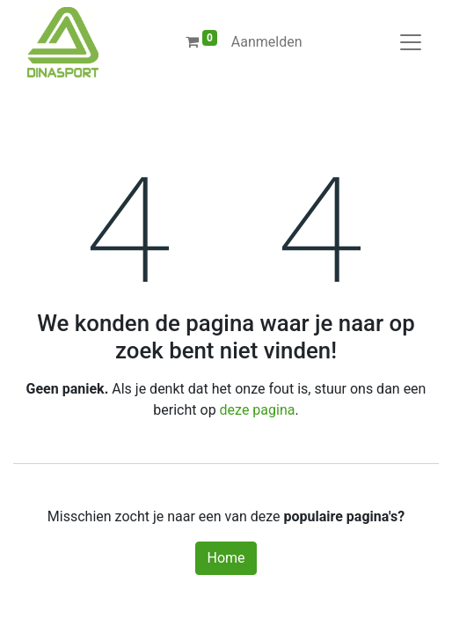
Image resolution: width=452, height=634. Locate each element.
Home (225, 557)
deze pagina (257, 410)
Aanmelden (267, 41)
